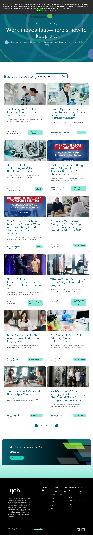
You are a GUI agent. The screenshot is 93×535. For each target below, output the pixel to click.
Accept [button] (39, 10)
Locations (80, 497)
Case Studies (72, 500)
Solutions (54, 487)
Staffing (53, 494)
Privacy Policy (38, 529)
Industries (63, 487)
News (70, 497)
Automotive (63, 491)
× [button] (2, 2)
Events (70, 504)
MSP (52, 508)
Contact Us (17, 458)
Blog (70, 493)
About (80, 487)
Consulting (54, 491)
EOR (52, 505)
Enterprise (54, 498)
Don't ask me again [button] (51, 10)
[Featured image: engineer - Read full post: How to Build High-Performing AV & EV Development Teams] (25, 160)
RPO (52, 501)
